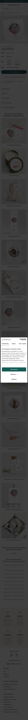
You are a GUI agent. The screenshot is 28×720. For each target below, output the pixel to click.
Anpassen (14, 374)
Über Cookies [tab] (22, 343)
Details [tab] (14, 343)
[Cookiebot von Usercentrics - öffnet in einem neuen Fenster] (20, 339)
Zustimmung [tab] (5, 343)
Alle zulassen (14, 369)
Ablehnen (14, 379)
